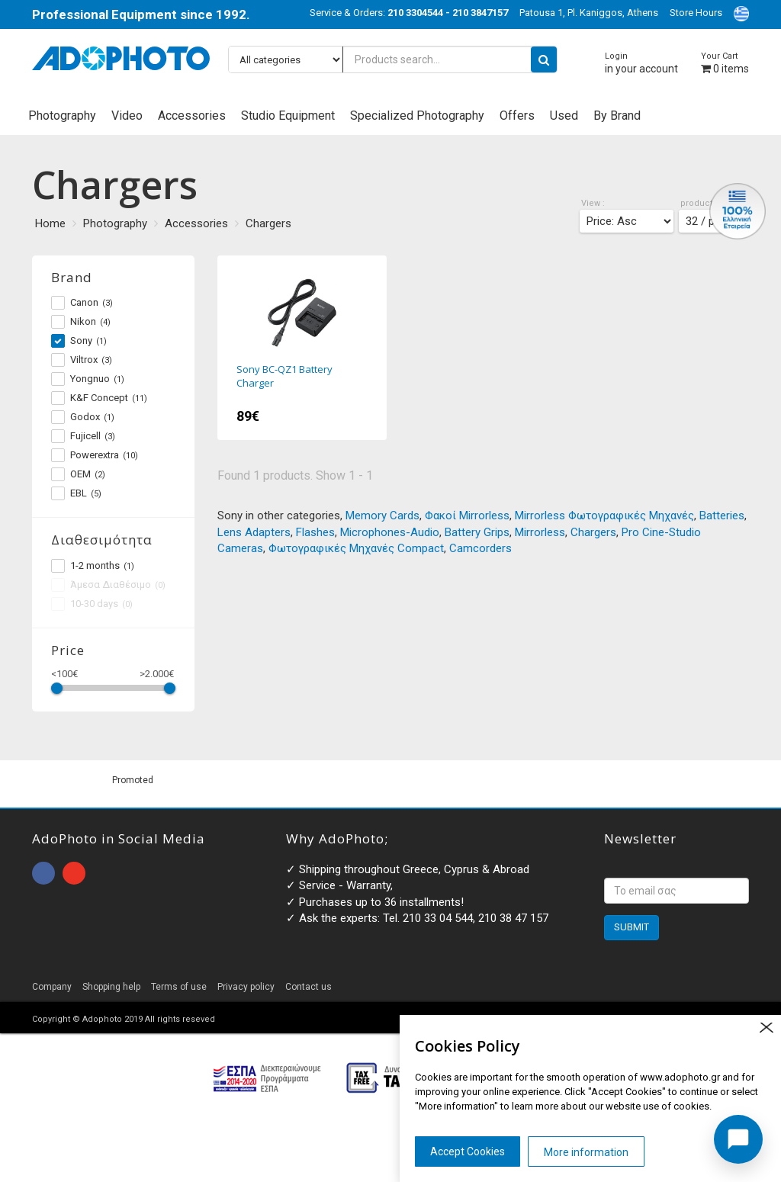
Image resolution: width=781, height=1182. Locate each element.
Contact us (308, 986)
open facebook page (43, 873)
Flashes (315, 532)
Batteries (721, 515)
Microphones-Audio (389, 532)
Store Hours (696, 12)
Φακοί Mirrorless (467, 515)
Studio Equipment (288, 115)
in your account (641, 63)
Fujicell (83, 436)
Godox (82, 417)
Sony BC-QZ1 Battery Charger (302, 347)
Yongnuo (87, 379)
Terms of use (179, 986)
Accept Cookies (467, 1151)
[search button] (544, 59)
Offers (517, 115)
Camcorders (480, 548)
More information (586, 1152)
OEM (78, 474)
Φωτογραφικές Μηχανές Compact (356, 548)
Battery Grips (477, 532)
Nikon (81, 322)
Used (564, 115)
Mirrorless (540, 532)
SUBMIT (631, 927)
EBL (76, 493)
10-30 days (92, 604)
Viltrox (81, 360)
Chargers (268, 223)
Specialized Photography (417, 115)
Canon (82, 303)
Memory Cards (382, 515)
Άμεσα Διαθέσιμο (108, 585)
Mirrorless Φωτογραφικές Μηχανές (604, 515)
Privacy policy (246, 986)
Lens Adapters (254, 532)
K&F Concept (99, 398)
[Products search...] (392, 59)
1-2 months (92, 566)
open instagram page (74, 873)
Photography (62, 115)
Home (50, 223)
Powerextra (94, 455)
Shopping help (111, 986)
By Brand (617, 115)
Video (127, 115)
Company (52, 986)
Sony (79, 341)
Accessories (192, 115)
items (725, 63)
